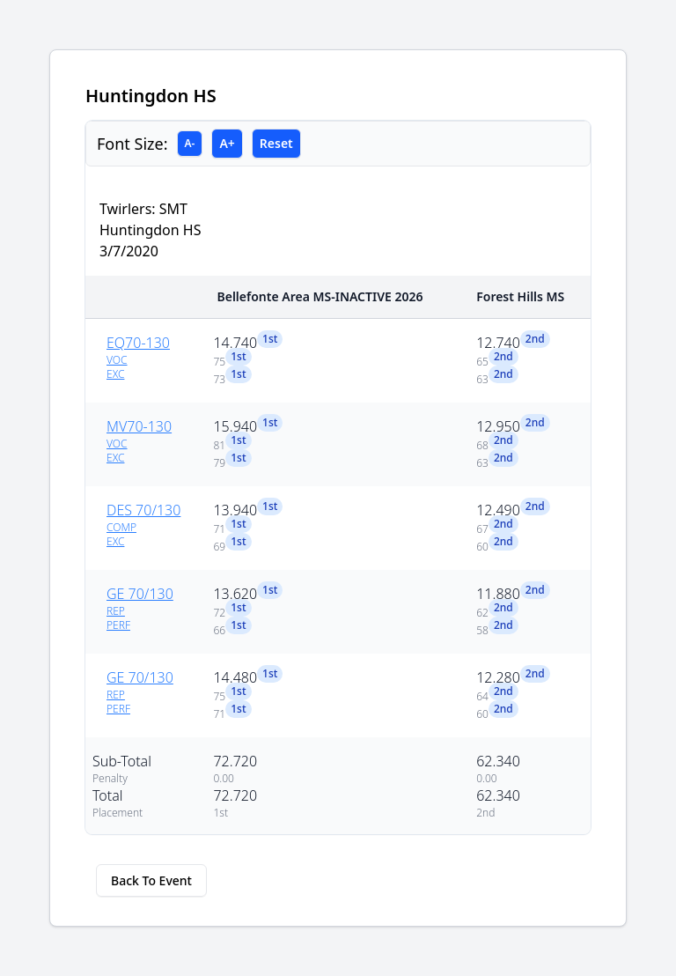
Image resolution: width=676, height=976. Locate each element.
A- (190, 143)
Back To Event (151, 880)
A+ (226, 143)
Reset (276, 143)
